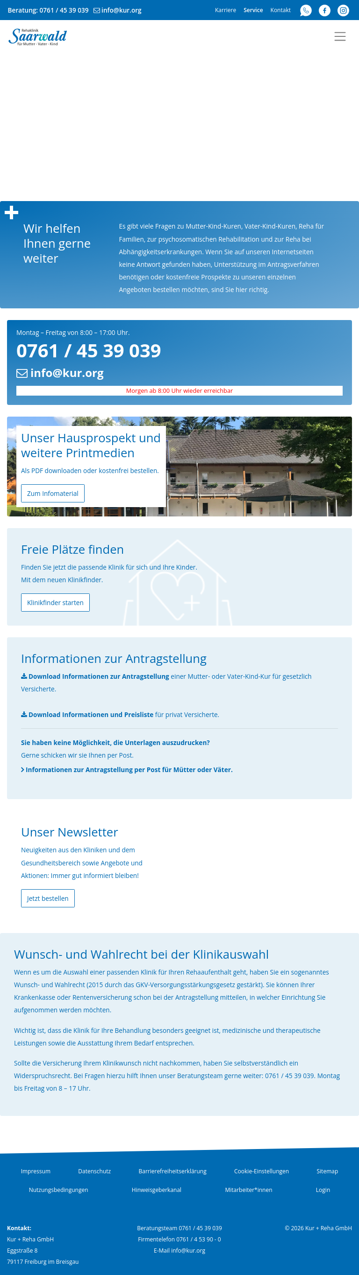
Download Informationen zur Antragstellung (99, 676)
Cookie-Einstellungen (261, 1171)
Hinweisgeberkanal (156, 1190)
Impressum (35, 1171)
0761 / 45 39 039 (64, 10)
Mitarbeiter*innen (248, 1190)
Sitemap (327, 1171)
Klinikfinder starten (55, 602)
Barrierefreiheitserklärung (172, 1171)
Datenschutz (94, 1171)
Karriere (225, 10)
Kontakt (281, 10)
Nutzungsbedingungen (58, 1190)
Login (323, 1190)
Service (253, 10)
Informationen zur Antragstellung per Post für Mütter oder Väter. (129, 769)
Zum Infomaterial (53, 493)
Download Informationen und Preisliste (91, 714)
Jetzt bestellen (48, 898)
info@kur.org (121, 10)
